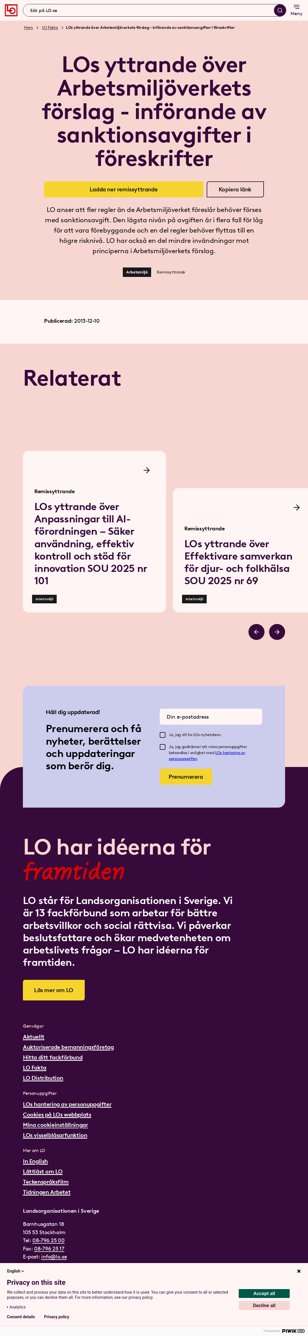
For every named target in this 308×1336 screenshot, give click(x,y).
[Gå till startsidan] (11, 10)
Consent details (21, 1317)
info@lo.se (54, 1256)
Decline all (264, 1305)
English (16, 1271)
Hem (28, 27)
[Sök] (280, 10)
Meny (297, 9)
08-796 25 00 (48, 1240)
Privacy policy (56, 1317)
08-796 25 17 (49, 1248)
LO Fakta (50, 27)
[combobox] (154, 10)
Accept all (264, 1293)
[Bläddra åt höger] (277, 632)
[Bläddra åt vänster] (256, 632)
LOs (219, 752)
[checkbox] (162, 735)
